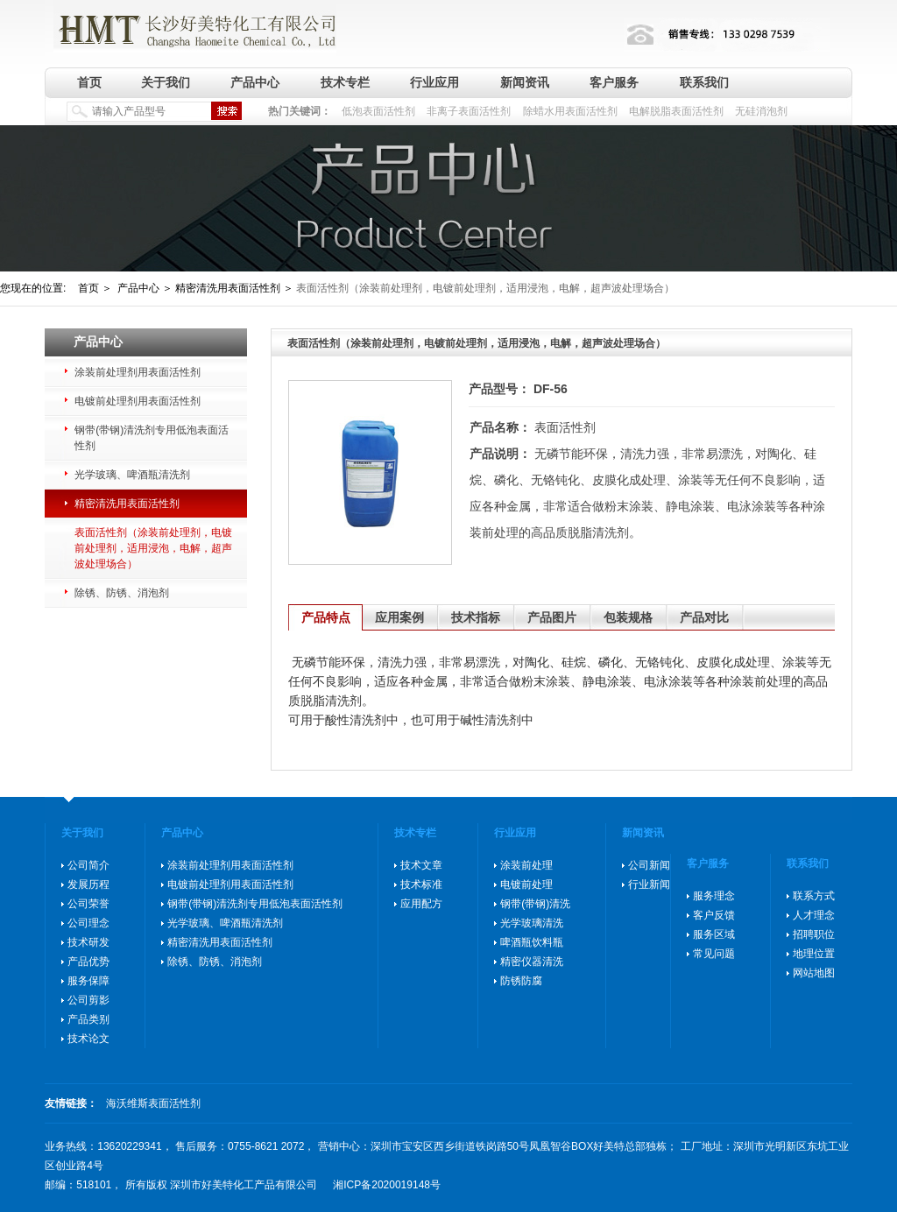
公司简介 (88, 865)
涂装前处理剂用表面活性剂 (137, 372)
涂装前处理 (526, 865)
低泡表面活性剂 (378, 111)
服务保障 (88, 981)
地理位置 (814, 954)
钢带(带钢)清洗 (535, 904)
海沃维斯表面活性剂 (153, 1103)
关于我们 (165, 82)
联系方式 (814, 896)
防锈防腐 (521, 981)
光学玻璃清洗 (531, 923)
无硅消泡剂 (761, 111)
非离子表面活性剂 (469, 111)
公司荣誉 (88, 904)
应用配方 (421, 904)
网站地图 (814, 973)
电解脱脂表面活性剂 (676, 111)
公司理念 (88, 923)
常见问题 (714, 954)
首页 (89, 82)
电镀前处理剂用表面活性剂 (137, 401)
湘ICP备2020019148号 (387, 1185)
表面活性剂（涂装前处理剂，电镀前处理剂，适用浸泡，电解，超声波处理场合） (153, 548)
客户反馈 (714, 915)
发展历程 (88, 884)
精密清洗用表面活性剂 (127, 503)
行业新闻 (649, 884)
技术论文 (88, 1038)
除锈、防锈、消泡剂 (121, 593)
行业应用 (434, 82)
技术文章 (421, 865)
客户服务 (614, 82)
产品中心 (254, 82)
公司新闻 (649, 865)
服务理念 (714, 896)
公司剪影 (88, 1000)
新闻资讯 (524, 82)
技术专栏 (345, 82)
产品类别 (88, 1019)
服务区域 (714, 934)
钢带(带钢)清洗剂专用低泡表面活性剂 (151, 438)
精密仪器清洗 (531, 961)
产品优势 (88, 961)
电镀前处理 (526, 884)
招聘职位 (814, 934)
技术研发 (88, 942)
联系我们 (704, 82)
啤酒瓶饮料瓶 (531, 942)
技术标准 (421, 884)
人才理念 (814, 915)
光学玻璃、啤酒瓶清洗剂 (132, 475)
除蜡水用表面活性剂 (570, 111)
